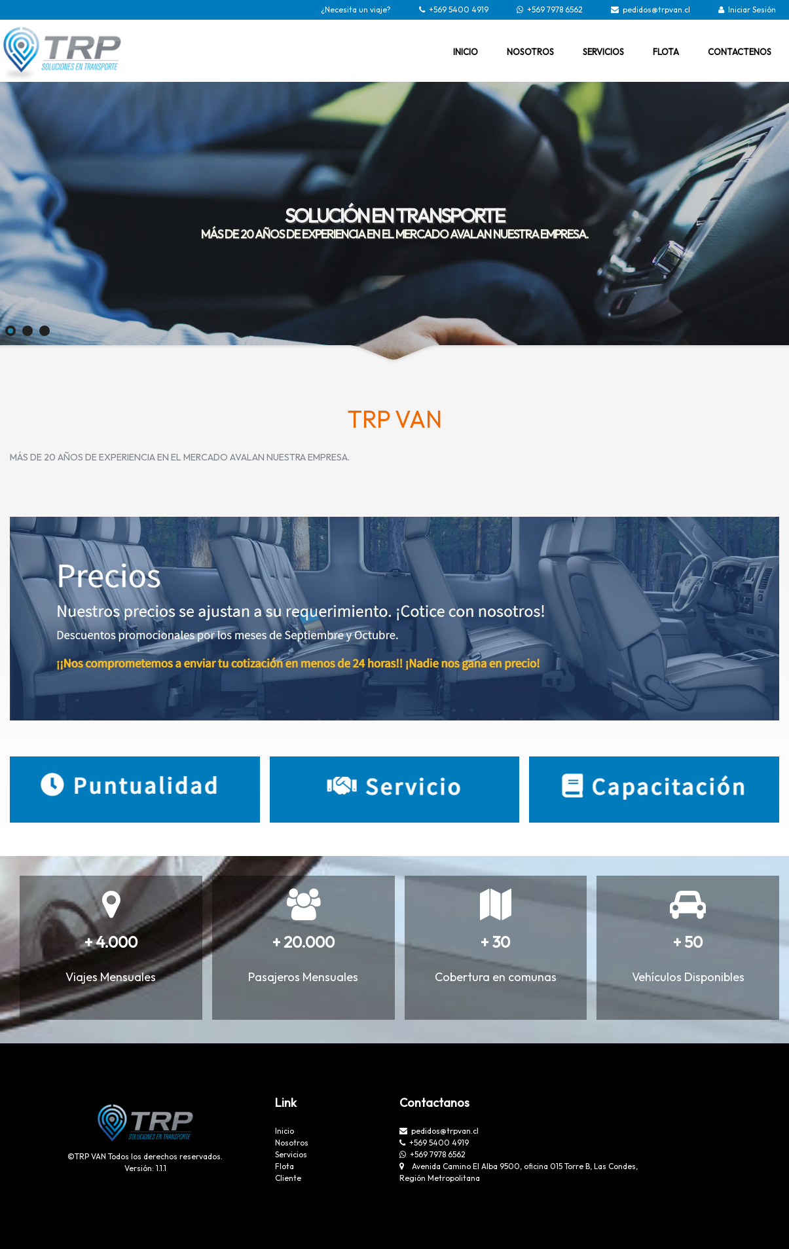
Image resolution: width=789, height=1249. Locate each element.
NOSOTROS (530, 52)
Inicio (284, 1131)
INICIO (465, 52)
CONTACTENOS (739, 52)
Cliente (288, 1178)
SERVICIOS (603, 52)
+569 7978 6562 (555, 9)
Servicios (291, 1154)
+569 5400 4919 (458, 9)
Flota (284, 1166)
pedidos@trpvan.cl (656, 9)
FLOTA (666, 52)
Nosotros (291, 1142)
